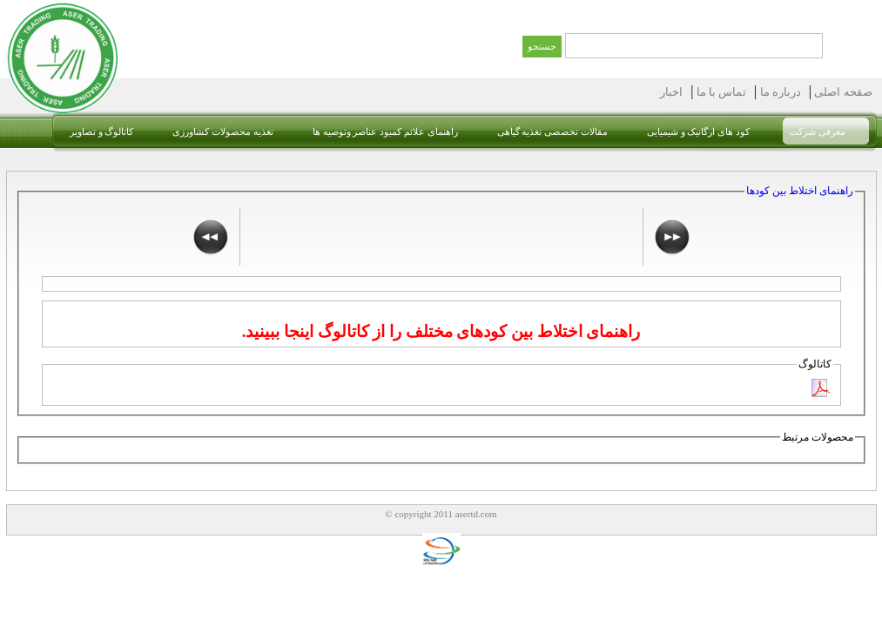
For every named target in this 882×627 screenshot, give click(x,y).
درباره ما (779, 91)
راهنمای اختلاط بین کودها (799, 191)
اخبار (671, 91)
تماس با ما (719, 91)
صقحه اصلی (841, 91)
